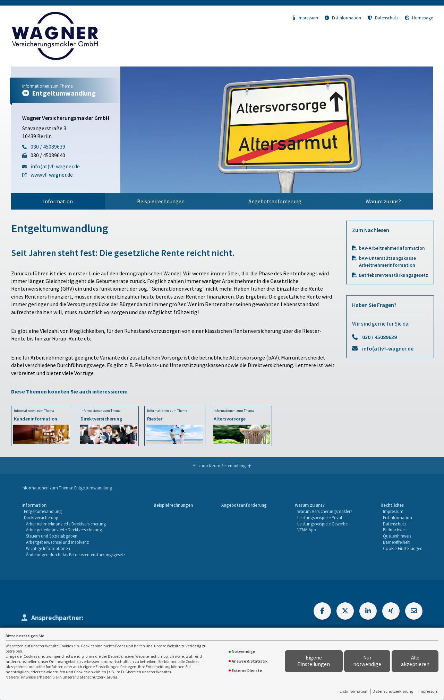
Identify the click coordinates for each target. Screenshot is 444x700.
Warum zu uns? (383, 201)
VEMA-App (306, 529)
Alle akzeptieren (415, 660)
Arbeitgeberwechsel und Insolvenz (57, 542)
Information (58, 201)
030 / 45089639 (379, 337)
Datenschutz (383, 17)
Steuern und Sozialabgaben (51, 536)
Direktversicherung (41, 517)
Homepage (419, 17)
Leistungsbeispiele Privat (319, 517)
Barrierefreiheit (396, 542)
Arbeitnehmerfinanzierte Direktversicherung (66, 523)
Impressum (428, 691)
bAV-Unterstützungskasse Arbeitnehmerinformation (387, 261)
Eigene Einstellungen (313, 660)
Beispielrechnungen (161, 201)
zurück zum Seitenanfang (222, 465)
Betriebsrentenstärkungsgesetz (393, 275)
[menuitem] (58, 201)
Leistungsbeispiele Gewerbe (322, 523)
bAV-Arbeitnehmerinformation (392, 248)
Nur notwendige (367, 660)
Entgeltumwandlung (43, 511)
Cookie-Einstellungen (402, 548)
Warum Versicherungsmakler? (324, 511)
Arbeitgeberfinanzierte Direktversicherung (64, 529)
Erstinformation (353, 691)
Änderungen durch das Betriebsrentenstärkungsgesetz (75, 554)
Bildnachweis (395, 529)
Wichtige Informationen (48, 548)
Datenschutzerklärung (393, 691)
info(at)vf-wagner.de (387, 348)
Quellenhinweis (397, 536)
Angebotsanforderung (274, 201)
